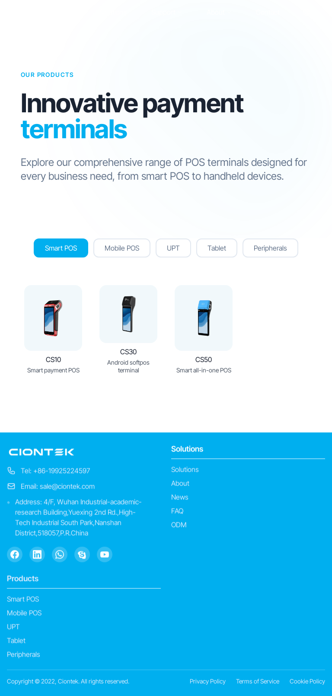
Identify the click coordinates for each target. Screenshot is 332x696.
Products (22, 579)
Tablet (16, 641)
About (219, 12)
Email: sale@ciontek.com (58, 487)
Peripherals (23, 655)
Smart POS (23, 600)
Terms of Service (257, 681)
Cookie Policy (307, 681)
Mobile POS (24, 614)
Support (166, 12)
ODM (179, 525)
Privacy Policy (208, 681)
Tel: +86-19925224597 (55, 471)
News (179, 498)
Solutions (113, 12)
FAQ (177, 512)
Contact (268, 12)
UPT (13, 627)
